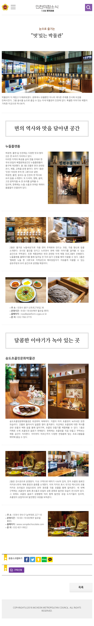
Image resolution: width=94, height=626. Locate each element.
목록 (81, 587)
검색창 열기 (88, 7)
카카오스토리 (38, 559)
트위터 (32, 559)
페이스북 (26, 559)
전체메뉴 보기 (13, 7)
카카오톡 (50, 559)
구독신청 (18, 570)
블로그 (44, 559)
